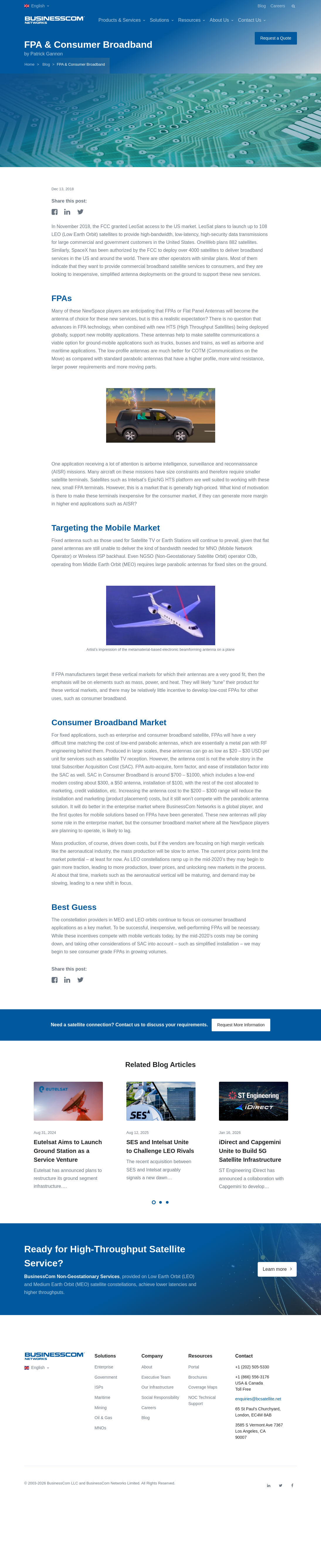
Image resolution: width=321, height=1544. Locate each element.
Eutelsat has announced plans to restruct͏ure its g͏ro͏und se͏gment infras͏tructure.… (68, 1178)
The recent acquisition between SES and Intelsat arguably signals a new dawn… (158, 1169)
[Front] (54, 1363)
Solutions (159, 20)
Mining (101, 1414)
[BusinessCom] (54, 20)
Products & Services (119, 20)
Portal (193, 1374)
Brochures (197, 1384)
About (147, 1374)
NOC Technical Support (202, 1407)
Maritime (103, 1404)
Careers (278, 6)
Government (106, 1384)
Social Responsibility (160, 1404)
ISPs (99, 1394)
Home (30, 64)
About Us (219, 20)
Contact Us (249, 20)
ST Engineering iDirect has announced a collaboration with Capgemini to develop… (251, 1178)
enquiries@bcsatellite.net (258, 1406)
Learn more (277, 1276)
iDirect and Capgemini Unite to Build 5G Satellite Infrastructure (250, 1151)
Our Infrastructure (158, 1394)
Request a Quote (275, 38)
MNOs (100, 1435)
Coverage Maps (203, 1394)
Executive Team (156, 1384)
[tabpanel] (68, 1131)
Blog (262, 6)
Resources (189, 20)
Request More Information (241, 1024)
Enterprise (104, 1374)
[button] (36, 6)
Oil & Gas (103, 1425)
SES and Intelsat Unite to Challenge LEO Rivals (160, 1146)
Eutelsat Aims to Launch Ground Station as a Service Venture (68, 1151)
